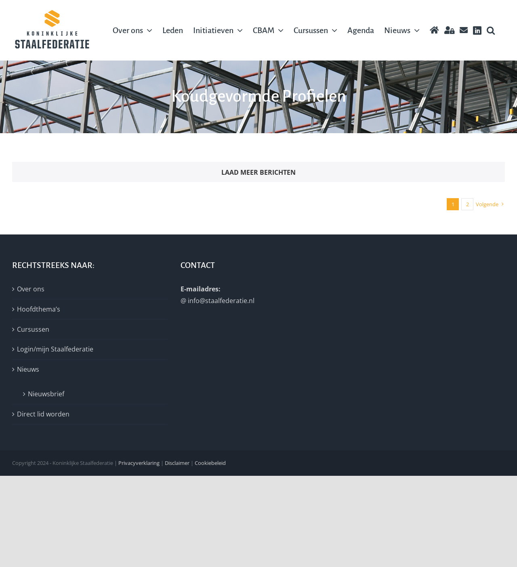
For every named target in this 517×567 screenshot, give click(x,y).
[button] (491, 30)
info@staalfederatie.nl (221, 300)
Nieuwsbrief (46, 393)
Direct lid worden (43, 414)
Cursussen (33, 329)
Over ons (30, 289)
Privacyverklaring (139, 463)
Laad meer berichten (258, 172)
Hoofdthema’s (38, 309)
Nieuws (28, 369)
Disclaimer (177, 463)
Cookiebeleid (210, 463)
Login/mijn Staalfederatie (55, 349)
